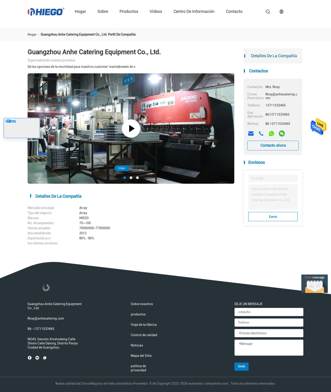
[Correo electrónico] (269, 333)
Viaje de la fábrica (144, 324)
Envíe (273, 216)
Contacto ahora (273, 145)
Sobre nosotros (142, 304)
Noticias (137, 345)
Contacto (234, 11)
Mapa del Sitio (141, 356)
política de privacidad (138, 368)
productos (129, 11)
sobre (102, 11)
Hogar (80, 11)
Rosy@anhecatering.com (46, 318)
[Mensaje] (269, 348)
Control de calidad (144, 335)
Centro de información (194, 11)
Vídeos (156, 11)
